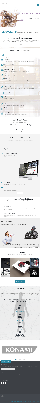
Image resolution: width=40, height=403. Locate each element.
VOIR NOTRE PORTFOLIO (20, 281)
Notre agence (29, 401)
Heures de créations (20, 336)
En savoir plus (20, 44)
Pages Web (20, 318)
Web (15, 401)
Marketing (24, 401)
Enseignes (20, 327)
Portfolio (34, 401)
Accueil (12, 401)
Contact (37, 401)
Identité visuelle (19, 401)
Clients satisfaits (20, 309)
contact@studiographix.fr (9, 377)
